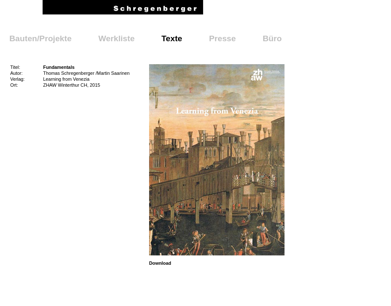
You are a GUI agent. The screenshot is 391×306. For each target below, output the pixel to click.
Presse (222, 38)
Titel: (15, 67)
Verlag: (17, 79)
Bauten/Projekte (40, 38)
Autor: (16, 73)
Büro (272, 38)
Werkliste (116, 38)
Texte (171, 38)
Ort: (14, 85)
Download (160, 263)
